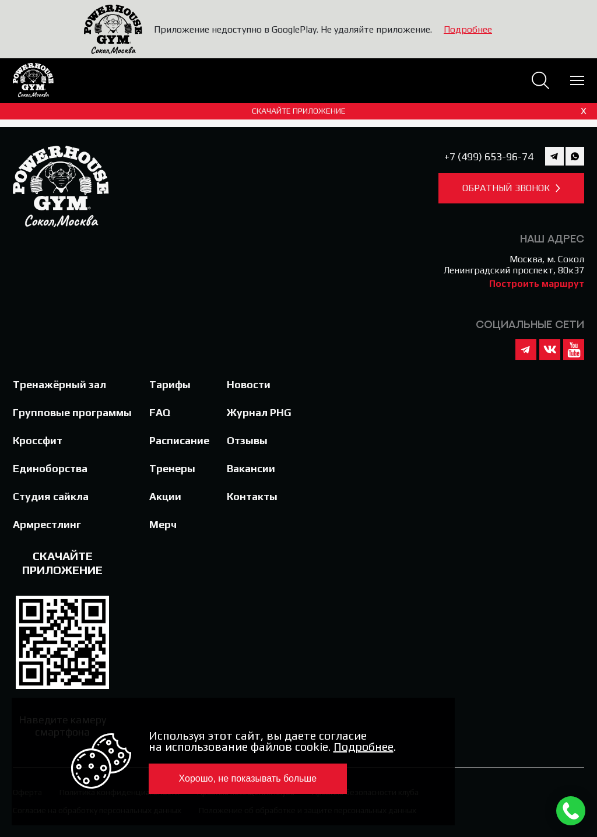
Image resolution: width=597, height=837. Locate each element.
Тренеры (172, 468)
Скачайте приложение (421, 110)
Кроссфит (37, 440)
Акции (165, 496)
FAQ (160, 412)
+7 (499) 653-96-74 (488, 156)
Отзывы (247, 440)
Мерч (163, 524)
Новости (249, 384)
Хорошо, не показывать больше (248, 778)
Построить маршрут (536, 283)
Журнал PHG (259, 412)
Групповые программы (72, 412)
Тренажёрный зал (59, 384)
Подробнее (468, 29)
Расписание (179, 440)
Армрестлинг (47, 524)
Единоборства (50, 468)
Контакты (252, 496)
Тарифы (170, 384)
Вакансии (251, 468)
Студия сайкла (51, 496)
